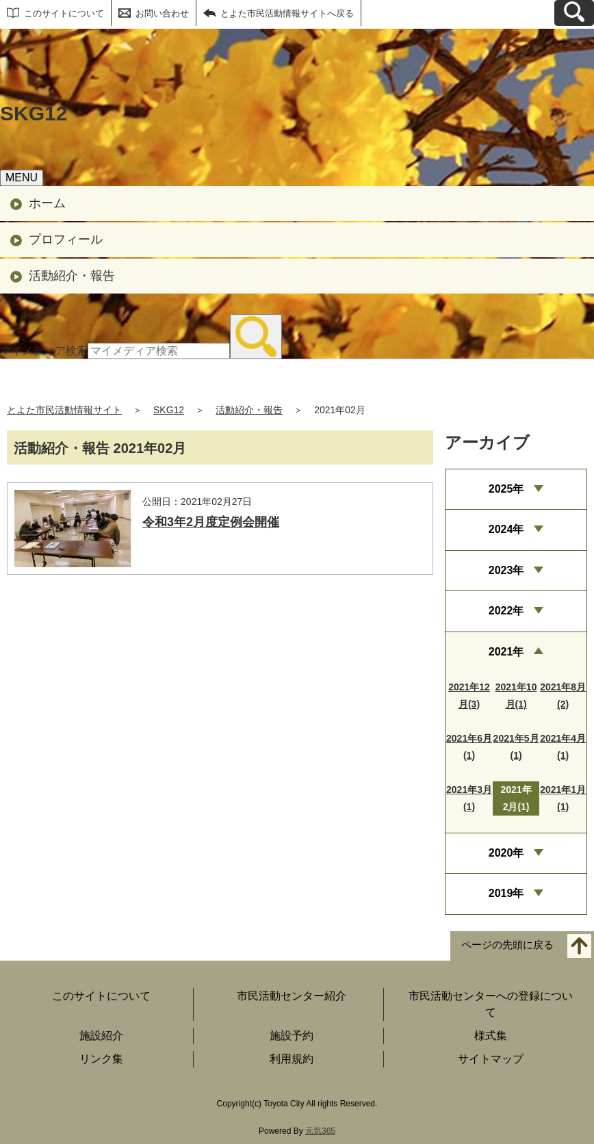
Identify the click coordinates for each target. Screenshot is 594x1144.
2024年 (506, 529)
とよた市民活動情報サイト (64, 409)
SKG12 (168, 409)
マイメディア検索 (44, 350)
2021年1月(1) (563, 798)
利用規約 (291, 1059)
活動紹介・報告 (72, 276)
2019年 (506, 893)
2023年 (506, 570)
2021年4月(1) (563, 747)
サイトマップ (491, 1059)
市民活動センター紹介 (291, 996)
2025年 (506, 489)
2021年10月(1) (516, 695)
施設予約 (291, 1035)
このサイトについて (64, 13)
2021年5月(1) (516, 747)
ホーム (47, 203)
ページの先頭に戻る (507, 944)
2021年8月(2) (563, 695)
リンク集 (101, 1059)
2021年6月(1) (469, 747)
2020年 (506, 853)
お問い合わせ (162, 13)
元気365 (320, 1131)
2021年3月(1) (469, 798)
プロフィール (66, 239)
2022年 (506, 610)
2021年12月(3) (469, 695)
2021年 (506, 652)
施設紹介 (101, 1035)
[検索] (256, 336)
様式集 (490, 1035)
